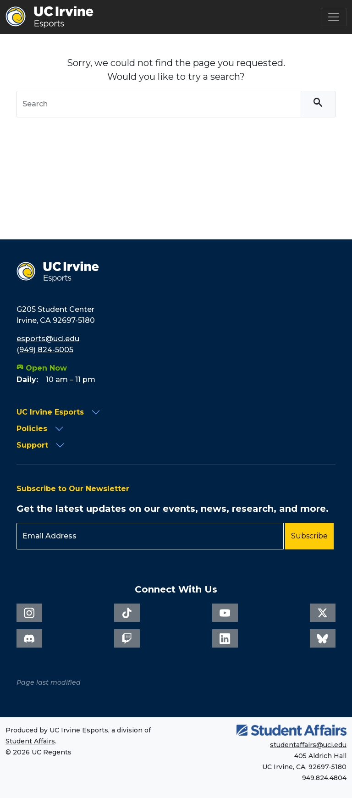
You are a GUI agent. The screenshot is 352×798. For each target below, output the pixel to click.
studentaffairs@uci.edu (308, 745)
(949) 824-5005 (44, 349)
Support (32, 445)
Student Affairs (30, 741)
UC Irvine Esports (50, 412)
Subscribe (309, 536)
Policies (31, 428)
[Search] (318, 104)
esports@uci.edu (47, 338)
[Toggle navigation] (333, 17)
